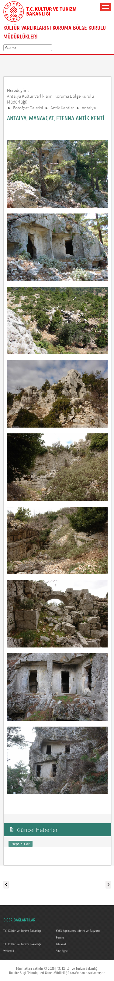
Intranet (61, 944)
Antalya (89, 108)
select (51, 47)
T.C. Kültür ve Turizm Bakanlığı (22, 931)
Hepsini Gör (20, 843)
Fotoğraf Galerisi (28, 108)
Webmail (8, 951)
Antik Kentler (62, 108)
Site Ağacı (62, 951)
